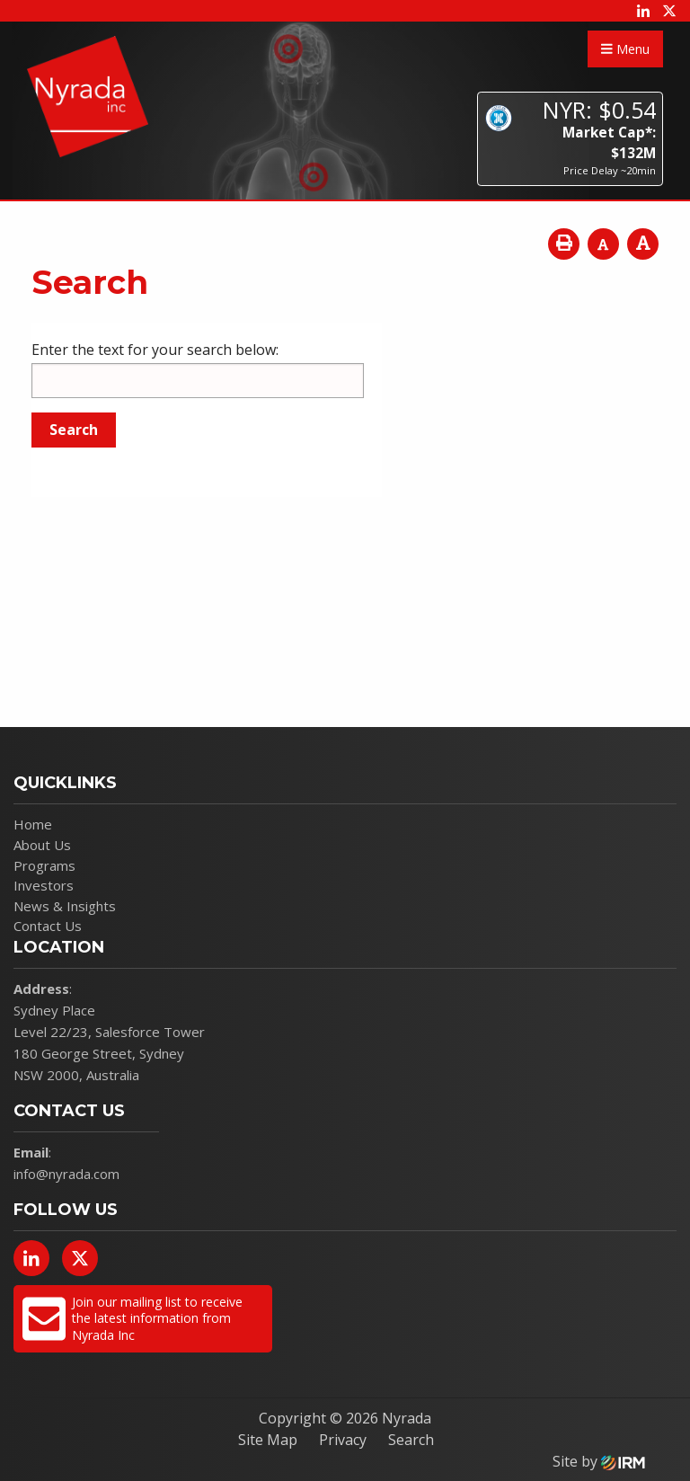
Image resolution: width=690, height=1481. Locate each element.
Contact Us (47, 926)
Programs (44, 865)
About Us (42, 845)
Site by (599, 1461)
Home (32, 824)
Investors (43, 885)
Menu (625, 49)
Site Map (267, 1440)
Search (411, 1440)
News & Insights (64, 906)
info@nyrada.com (66, 1174)
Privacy (343, 1440)
